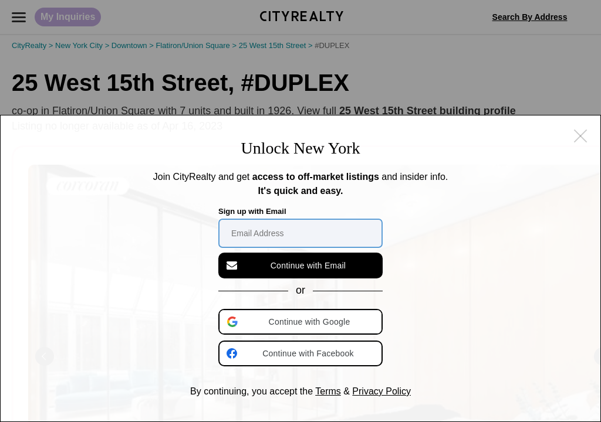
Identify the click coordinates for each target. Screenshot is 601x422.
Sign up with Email (252, 211)
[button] (302, 321)
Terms (328, 391)
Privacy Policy (381, 391)
